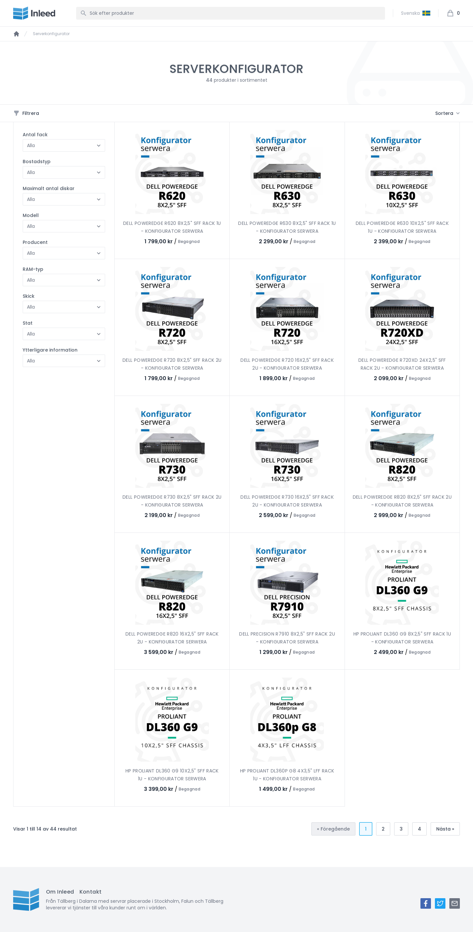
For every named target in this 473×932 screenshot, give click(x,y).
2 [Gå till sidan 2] (383, 829)
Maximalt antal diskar (49, 188)
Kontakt (90, 892)
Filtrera (26, 113)
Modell (31, 215)
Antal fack (35, 134)
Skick (28, 296)
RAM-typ (33, 269)
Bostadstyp (37, 161)
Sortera (447, 113)
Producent (35, 242)
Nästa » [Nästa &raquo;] (445, 829)
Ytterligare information (50, 350)
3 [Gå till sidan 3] (401, 829)
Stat (28, 323)
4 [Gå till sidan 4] (419, 829)
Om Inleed (60, 892)
